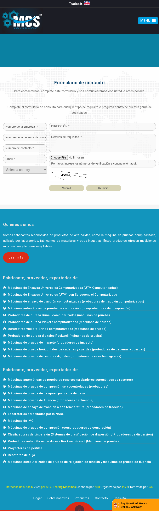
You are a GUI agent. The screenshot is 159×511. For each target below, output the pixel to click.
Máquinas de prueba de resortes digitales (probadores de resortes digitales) (64, 356)
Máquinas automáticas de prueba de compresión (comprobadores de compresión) (69, 308)
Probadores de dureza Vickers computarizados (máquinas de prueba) (60, 322)
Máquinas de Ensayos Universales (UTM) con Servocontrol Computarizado (62, 294)
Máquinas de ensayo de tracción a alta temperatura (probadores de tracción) (65, 407)
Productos (82, 498)
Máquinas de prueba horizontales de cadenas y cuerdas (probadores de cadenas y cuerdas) (76, 349)
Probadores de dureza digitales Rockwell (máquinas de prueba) (55, 336)
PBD (125, 487)
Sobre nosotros (58, 498)
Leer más (16, 257)
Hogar (37, 498)
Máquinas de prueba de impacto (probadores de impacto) (50, 342)
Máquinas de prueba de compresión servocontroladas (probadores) (58, 386)
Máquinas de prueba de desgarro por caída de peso (46, 393)
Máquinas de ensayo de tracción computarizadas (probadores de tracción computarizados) (76, 301)
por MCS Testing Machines (58, 487)
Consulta (120, 498)
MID (97, 487)
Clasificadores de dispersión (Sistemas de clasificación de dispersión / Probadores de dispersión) (80, 434)
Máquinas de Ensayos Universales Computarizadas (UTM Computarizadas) (63, 288)
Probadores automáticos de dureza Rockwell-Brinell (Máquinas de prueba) (63, 441)
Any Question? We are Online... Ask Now (134, 505)
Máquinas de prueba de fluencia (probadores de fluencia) (50, 400)
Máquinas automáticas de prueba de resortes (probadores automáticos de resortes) (70, 380)
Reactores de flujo (21, 455)
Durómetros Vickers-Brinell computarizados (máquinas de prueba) (57, 329)
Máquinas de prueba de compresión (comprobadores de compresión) (59, 427)
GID (151, 487)
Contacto (101, 498)
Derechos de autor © (19, 487)
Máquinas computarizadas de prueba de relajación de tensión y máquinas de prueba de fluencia (79, 462)
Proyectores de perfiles (25, 448)
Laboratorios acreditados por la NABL (36, 414)
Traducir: (79, 3)
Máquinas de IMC (20, 421)
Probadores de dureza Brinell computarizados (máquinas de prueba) (59, 315)
